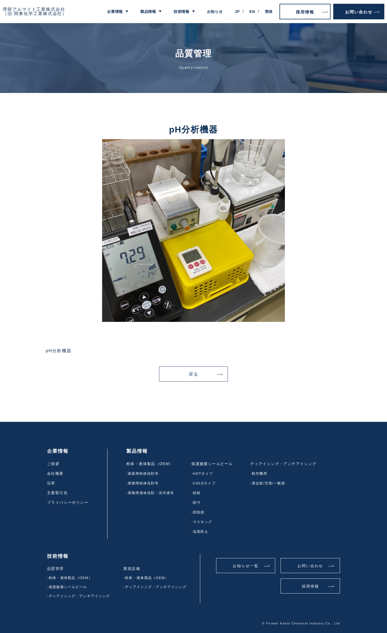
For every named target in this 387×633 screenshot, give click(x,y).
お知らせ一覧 (246, 566)
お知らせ (215, 11)
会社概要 (55, 473)
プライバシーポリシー (67, 502)
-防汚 (195, 503)
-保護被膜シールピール (67, 587)
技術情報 (181, 11)
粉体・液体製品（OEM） (149, 464)
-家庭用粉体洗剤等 (142, 474)
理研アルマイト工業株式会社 (35, 11)
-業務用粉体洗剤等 (142, 483)
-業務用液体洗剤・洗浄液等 (150, 493)
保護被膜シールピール (212, 464)
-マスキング (201, 522)
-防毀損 (198, 512)
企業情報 (115, 11)
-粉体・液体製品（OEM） (69, 578)
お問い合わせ (358, 12)
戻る (193, 374)
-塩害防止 (199, 532)
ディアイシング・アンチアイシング (283, 464)
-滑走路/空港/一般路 (267, 483)
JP (237, 11)
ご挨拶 (53, 464)
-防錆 (195, 493)
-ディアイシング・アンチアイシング (78, 596)
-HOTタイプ (202, 474)
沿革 (51, 483)
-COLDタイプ (203, 483)
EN (252, 11)
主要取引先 (57, 493)
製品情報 (148, 11)
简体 (269, 11)
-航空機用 (258, 474)
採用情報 (305, 12)
